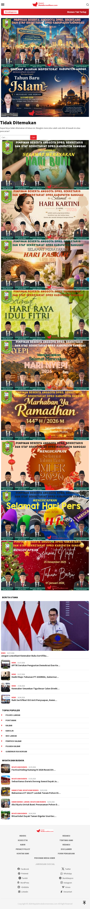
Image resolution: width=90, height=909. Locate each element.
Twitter (66, 869)
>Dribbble (23, 887)
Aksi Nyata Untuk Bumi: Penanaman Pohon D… (35, 804)
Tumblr (23, 878)
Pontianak (11, 720)
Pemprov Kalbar (13, 741)
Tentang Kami (66, 840)
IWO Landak (11, 736)
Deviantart (66, 891)
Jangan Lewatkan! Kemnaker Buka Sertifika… (24, 655)
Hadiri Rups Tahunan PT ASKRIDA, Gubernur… (35, 677)
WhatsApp (66, 873)
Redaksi (66, 836)
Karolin (10, 731)
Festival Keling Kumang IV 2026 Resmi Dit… (34, 769)
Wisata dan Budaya (19, 767)
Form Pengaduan (66, 853)
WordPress (23, 882)
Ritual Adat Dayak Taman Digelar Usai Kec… (34, 816)
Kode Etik (23, 840)
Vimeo (66, 887)
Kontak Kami (23, 853)
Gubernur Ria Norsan (16, 751)
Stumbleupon (66, 878)
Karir (22, 844)
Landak (27, 802)
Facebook (23, 869)
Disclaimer (66, 849)
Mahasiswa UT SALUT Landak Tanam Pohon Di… (36, 793)
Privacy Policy (23, 849)
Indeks (22, 836)
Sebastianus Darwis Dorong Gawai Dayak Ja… (35, 781)
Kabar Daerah (17, 802)
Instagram (66, 882)
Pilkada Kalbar (13, 746)
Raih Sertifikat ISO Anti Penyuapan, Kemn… (34, 700)
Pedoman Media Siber (44, 858)
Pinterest (23, 873)
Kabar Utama (17, 790)
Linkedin (23, 891)
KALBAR (9, 725)
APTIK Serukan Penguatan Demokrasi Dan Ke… (36, 665)
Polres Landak (13, 715)
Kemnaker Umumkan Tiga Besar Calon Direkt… (35, 688)
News (3, 653)
